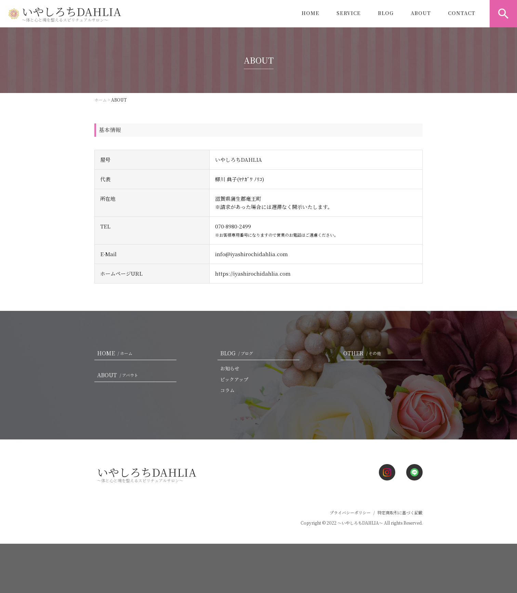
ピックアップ (234, 379)
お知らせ (229, 368)
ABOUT (421, 14)
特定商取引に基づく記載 (400, 512)
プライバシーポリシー (350, 512)
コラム (227, 390)
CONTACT (461, 14)
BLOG (386, 14)
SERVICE (348, 14)
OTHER (363, 353)
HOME (310, 14)
